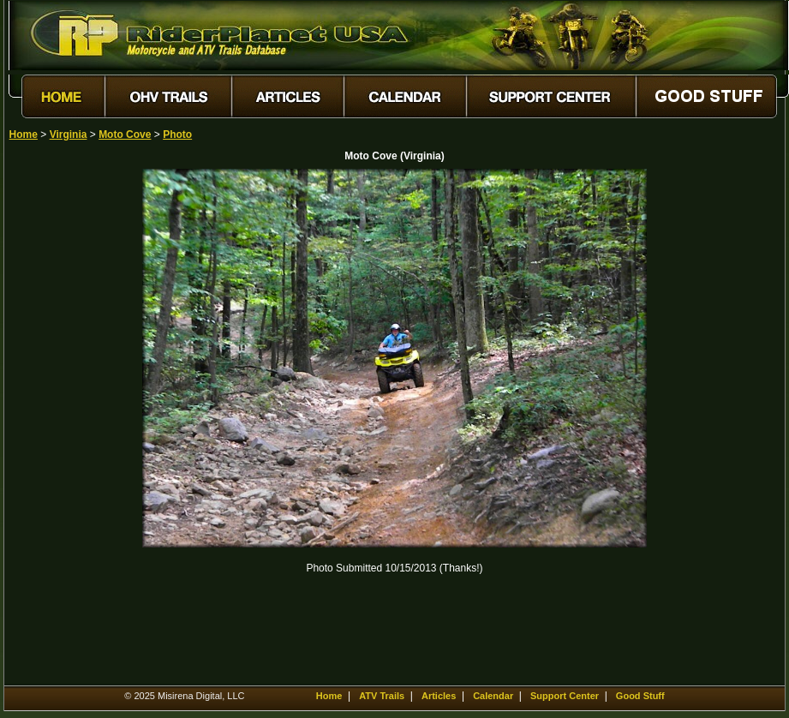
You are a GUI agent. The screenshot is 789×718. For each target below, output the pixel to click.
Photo (177, 135)
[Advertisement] (69, 426)
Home (23, 135)
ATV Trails (381, 696)
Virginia (68, 135)
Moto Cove (125, 135)
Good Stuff (640, 696)
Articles (438, 696)
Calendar (493, 696)
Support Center (564, 696)
